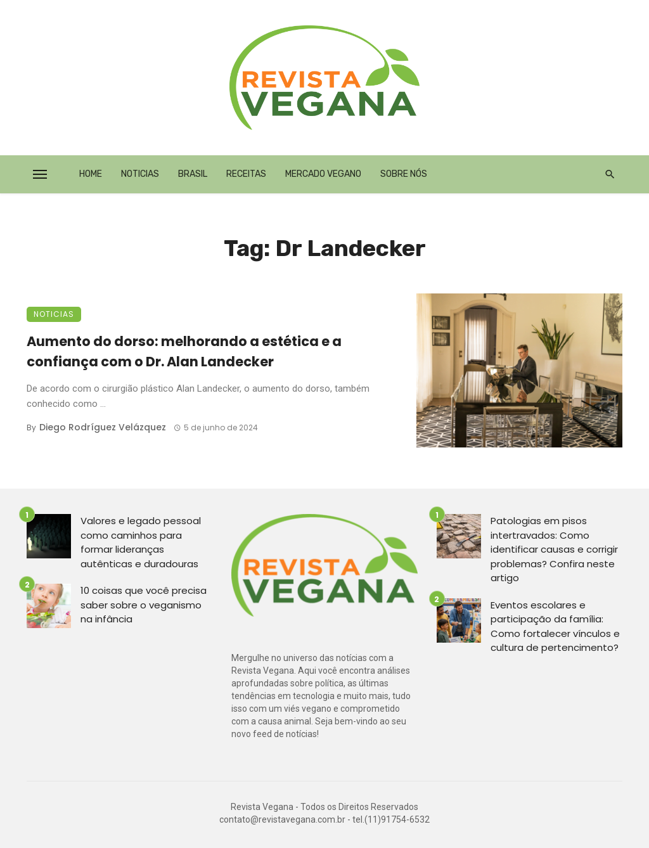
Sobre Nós (403, 174)
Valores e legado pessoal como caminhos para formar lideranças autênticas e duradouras (140, 542)
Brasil (192, 174)
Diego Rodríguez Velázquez (102, 427)
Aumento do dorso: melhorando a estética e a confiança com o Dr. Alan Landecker (184, 351)
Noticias (140, 174)
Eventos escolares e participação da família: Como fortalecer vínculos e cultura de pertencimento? (555, 626)
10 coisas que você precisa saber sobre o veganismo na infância (143, 605)
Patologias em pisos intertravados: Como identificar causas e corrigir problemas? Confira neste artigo (554, 549)
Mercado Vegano (323, 174)
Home (90, 174)
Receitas (246, 174)
